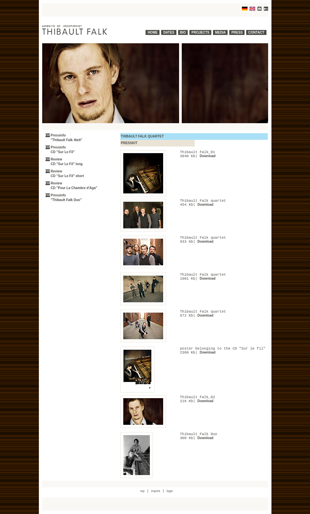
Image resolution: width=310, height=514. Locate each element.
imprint (155, 491)
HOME (152, 32)
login (170, 491)
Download (208, 156)
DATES (168, 32)
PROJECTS (200, 32)
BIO (183, 32)
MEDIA (220, 32)
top (142, 491)
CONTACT (256, 32)
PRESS (237, 32)
